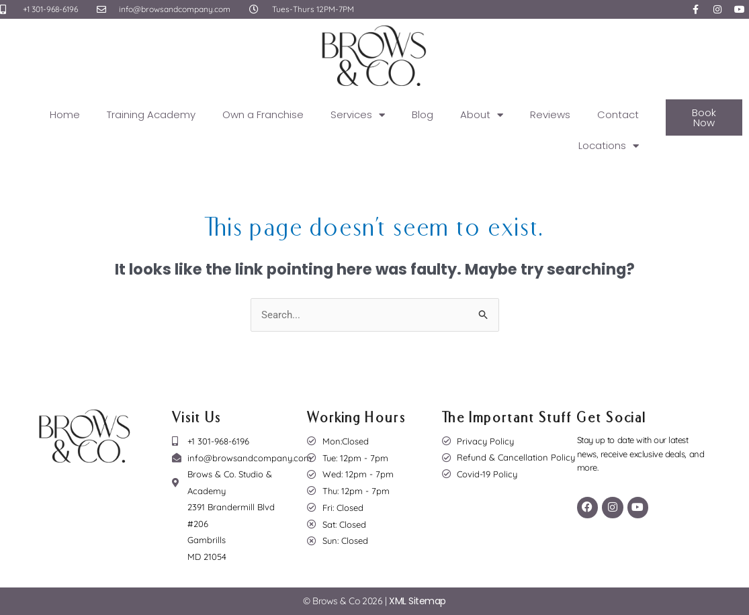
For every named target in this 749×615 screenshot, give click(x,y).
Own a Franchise (263, 114)
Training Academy (151, 114)
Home (65, 114)
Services (358, 115)
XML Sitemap (417, 601)
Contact (618, 114)
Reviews (550, 114)
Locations (608, 146)
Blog (422, 114)
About (481, 115)
